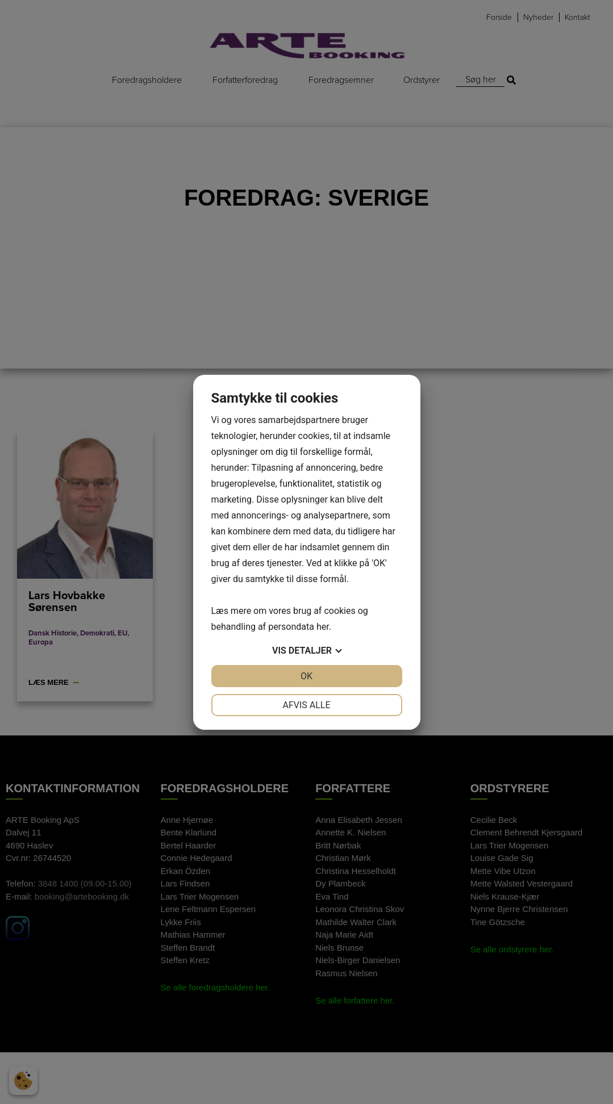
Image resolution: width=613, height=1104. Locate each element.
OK (306, 676)
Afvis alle (306, 705)
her (322, 626)
